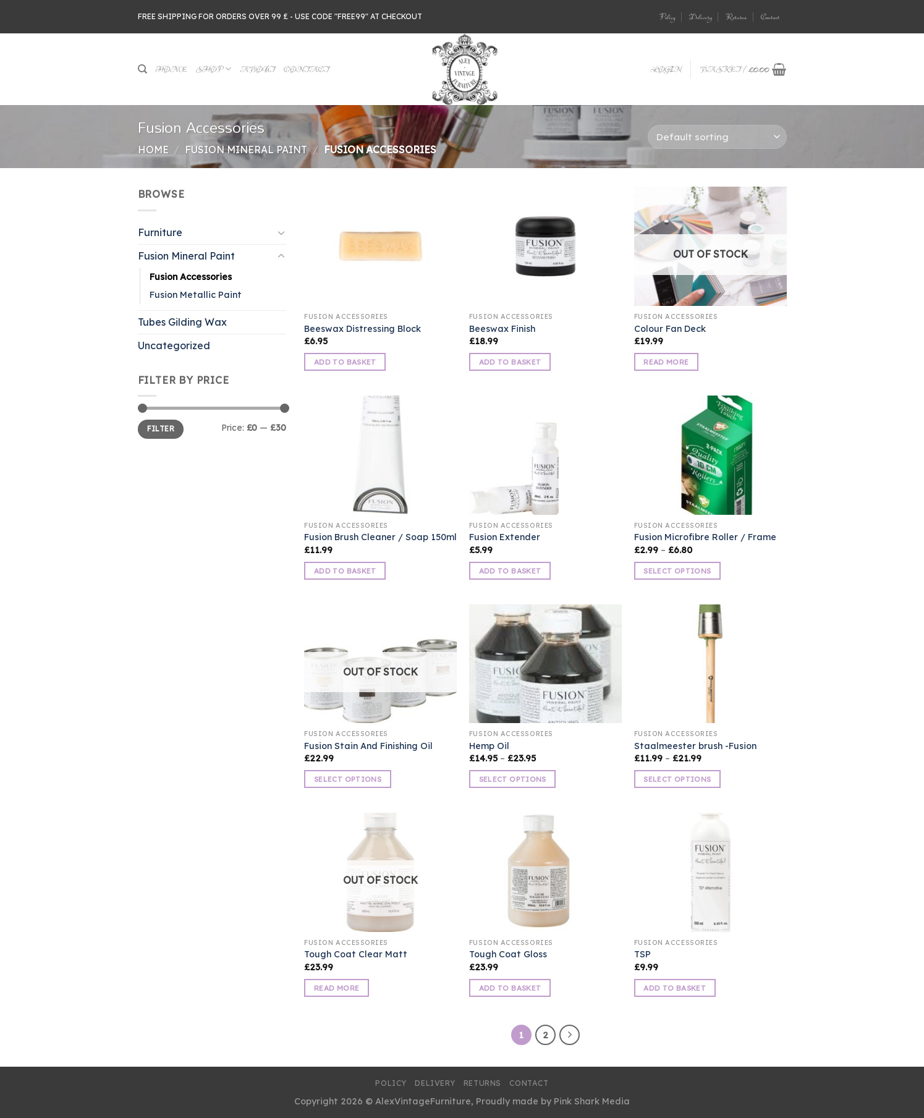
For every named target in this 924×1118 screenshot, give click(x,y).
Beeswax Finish (502, 328)
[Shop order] (717, 137)
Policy (667, 17)
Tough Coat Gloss (508, 954)
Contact (770, 17)
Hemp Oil (489, 746)
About (257, 69)
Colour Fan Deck (670, 328)
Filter (160, 428)
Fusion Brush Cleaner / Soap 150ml (380, 537)
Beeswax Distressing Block (362, 328)
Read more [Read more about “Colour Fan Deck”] (666, 361)
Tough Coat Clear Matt (355, 954)
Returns (736, 17)
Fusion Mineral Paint (246, 149)
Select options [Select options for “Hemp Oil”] (512, 779)
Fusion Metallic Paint (196, 294)
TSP (642, 954)
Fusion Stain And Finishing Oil (368, 746)
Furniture (160, 232)
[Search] (142, 69)
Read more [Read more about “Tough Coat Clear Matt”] (336, 988)
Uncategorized (174, 345)
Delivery (700, 17)
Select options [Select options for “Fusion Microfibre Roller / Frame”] (677, 570)
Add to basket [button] (345, 361)
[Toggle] (281, 232)
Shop (214, 69)
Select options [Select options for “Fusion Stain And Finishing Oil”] (347, 779)
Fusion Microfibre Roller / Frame (705, 537)
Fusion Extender (504, 537)
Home (171, 69)
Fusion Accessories (191, 276)
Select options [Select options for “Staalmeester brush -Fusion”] (677, 779)
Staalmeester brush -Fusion (695, 746)
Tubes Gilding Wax (182, 322)
